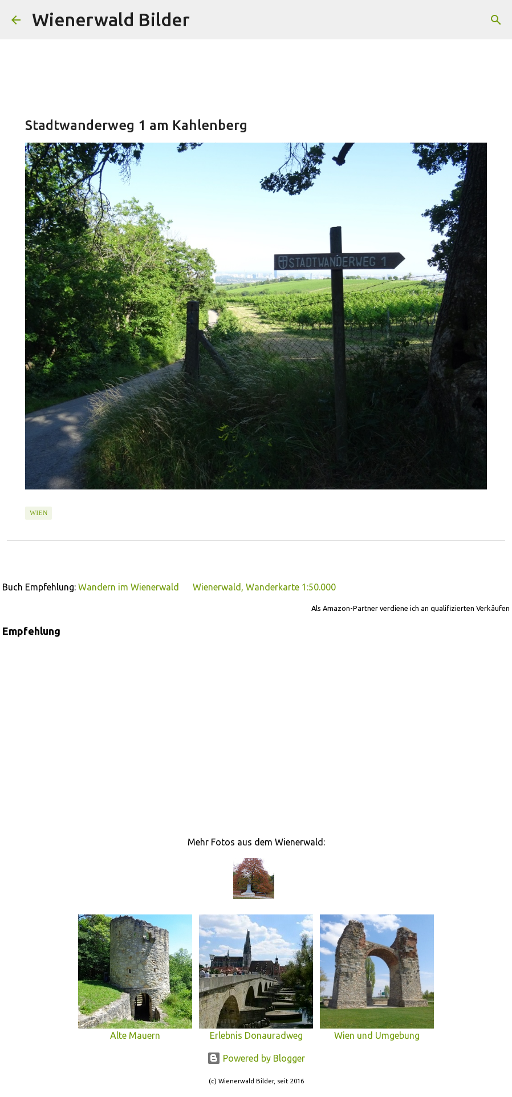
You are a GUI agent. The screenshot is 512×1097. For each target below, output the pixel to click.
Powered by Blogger (256, 1058)
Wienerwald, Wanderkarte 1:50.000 (264, 587)
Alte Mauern (135, 1030)
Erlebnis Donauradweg (256, 1030)
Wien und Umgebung (377, 1030)
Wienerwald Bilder (111, 19)
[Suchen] (206, 20)
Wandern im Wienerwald (128, 587)
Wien (38, 513)
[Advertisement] (256, 729)
